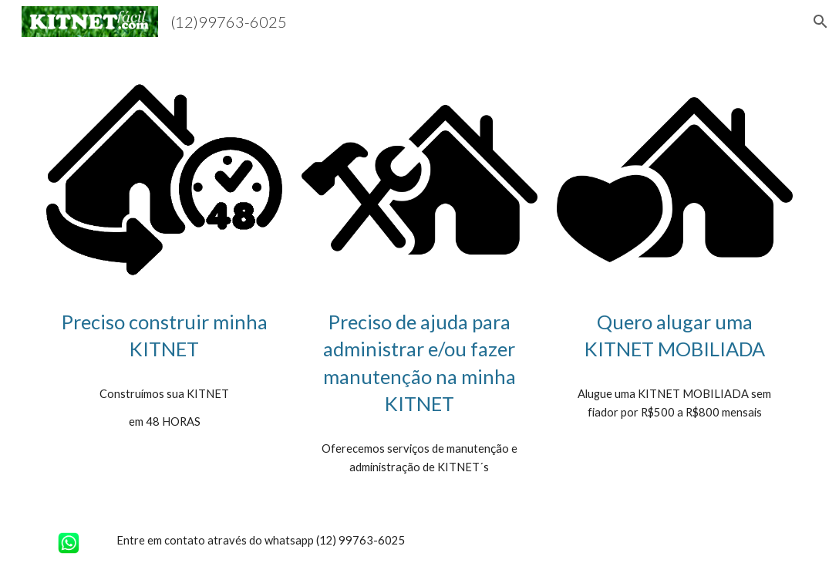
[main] (164, 336)
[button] (820, 21)
